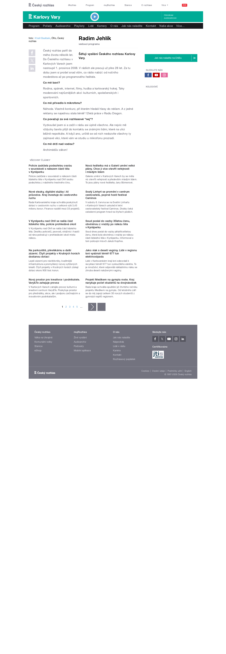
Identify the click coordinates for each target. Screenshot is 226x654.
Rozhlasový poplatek (124, 536)
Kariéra (116, 527)
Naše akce (166, 25)
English (188, 548)
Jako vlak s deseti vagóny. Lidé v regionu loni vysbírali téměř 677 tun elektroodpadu (111, 401)
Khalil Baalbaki (42, 81)
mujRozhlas (109, 5)
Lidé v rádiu (119, 523)
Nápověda (118, 519)
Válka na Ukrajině (43, 514)
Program (90, 5)
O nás (114, 25)
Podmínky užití (175, 548)
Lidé (91, 25)
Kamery (102, 25)
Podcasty (79, 523)
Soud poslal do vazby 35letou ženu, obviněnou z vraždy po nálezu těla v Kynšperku (107, 342)
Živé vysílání (80, 514)
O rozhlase (146, 5)
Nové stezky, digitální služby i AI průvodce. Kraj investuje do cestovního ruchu (53, 284)
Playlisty (79, 25)
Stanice (128, 5)
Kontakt (151, 25)
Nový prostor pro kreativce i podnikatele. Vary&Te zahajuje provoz (54, 458)
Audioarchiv (170, 18)
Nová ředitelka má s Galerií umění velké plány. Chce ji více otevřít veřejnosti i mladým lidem (110, 228)
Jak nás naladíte (132, 25)
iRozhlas (72, 5)
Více (180, 25)
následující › (92, 484)
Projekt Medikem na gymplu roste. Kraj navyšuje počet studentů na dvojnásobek (111, 458)
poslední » (101, 484)
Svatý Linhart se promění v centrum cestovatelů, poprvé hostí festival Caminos (107, 284)
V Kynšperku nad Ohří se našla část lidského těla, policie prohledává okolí (52, 341)
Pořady (47, 25)
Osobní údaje (158, 548)
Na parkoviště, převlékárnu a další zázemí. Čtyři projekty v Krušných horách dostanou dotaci (54, 401)
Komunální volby (43, 519)
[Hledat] (193, 5)
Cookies (145, 548)
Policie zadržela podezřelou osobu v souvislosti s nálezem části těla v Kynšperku (50, 228)
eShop (37, 527)
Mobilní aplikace (82, 527)
